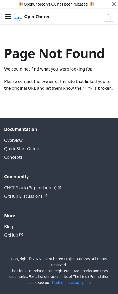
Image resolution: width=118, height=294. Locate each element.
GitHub (13, 235)
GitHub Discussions (25, 196)
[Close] (114, 4)
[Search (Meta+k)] (109, 17)
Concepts (13, 157)
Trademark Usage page (71, 282)
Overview (13, 140)
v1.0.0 (51, 4)
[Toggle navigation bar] (8, 17)
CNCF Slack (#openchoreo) (32, 188)
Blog (8, 227)
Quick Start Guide (21, 149)
